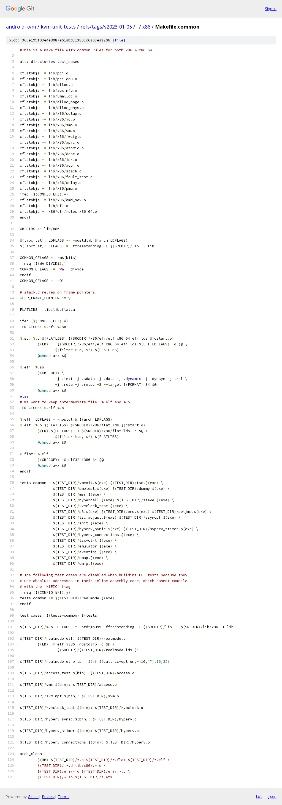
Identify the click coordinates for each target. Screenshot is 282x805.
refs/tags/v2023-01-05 (106, 26)
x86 (146, 26)
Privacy (48, 796)
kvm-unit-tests (58, 26)
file (119, 40)
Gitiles (33, 796)
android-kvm (21, 26)
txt (259, 796)
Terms (63, 796)
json (272, 796)
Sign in (270, 8)
